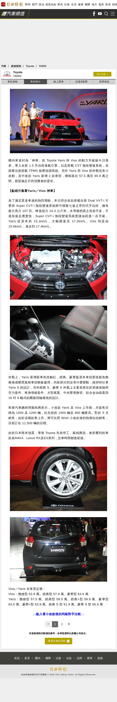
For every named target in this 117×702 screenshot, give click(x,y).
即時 (27, 4)
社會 (67, 4)
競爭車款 (104, 81)
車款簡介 (35, 81)
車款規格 (13, 81)
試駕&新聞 (81, 81)
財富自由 (51, 4)
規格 (100, 658)
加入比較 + (102, 74)
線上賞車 (58, 81)
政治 (41, 4)
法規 (69, 658)
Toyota (30, 66)
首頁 (17, 658)
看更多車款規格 (57, 641)
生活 (73, 4)
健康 (80, 4)
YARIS (42, 66)
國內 (37, 658)
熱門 (34, 4)
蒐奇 (101, 4)
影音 (108, 4)
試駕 (58, 658)
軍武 (60, 4)
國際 (87, 4)
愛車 (89, 658)
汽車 (3, 66)
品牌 (79, 658)
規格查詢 (16, 66)
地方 (94, 4)
